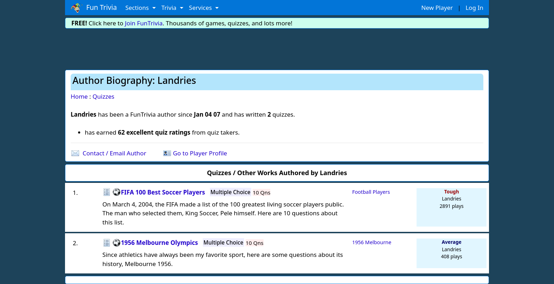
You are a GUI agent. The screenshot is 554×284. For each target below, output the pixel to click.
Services (201, 8)
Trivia (169, 8)
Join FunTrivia (144, 23)
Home (79, 96)
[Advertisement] (277, 48)
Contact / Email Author (114, 153)
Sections (138, 8)
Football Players (371, 192)
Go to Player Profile (200, 153)
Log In (474, 8)
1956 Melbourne (371, 242)
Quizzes (103, 96)
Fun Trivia (94, 7)
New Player (437, 8)
